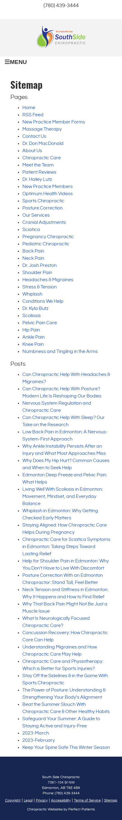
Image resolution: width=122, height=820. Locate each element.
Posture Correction (42, 208)
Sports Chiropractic (43, 201)
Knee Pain (33, 344)
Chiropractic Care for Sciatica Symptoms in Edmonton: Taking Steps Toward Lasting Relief (66, 546)
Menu (16, 62)
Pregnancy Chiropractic (48, 236)
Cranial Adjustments (44, 222)
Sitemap (110, 800)
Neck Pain (33, 258)
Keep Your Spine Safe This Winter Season (66, 747)
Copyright (13, 800)
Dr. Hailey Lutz (37, 179)
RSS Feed (33, 114)
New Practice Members (47, 186)
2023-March (35, 733)
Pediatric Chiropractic (46, 244)
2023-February (38, 740)
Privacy (42, 800)
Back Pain (33, 251)
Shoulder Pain (37, 272)
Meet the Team (38, 165)
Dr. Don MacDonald (43, 143)
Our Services (36, 215)
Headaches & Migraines (47, 279)
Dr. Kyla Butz (35, 308)
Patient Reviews (39, 172)
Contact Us (34, 136)
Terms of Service (87, 800)
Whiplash (32, 294)
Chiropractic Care (41, 157)
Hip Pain (31, 330)
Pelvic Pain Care (39, 322)
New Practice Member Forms (53, 122)
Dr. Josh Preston (39, 265)
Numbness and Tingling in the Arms (60, 351)
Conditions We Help (43, 301)
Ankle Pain (33, 337)
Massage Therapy (42, 129)
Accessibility (61, 800)
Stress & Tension (39, 287)
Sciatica (31, 229)
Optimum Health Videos (47, 193)
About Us (32, 150)
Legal (28, 800)
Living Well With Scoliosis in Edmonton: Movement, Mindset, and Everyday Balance (62, 496)
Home (28, 107)
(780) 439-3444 (61, 5)
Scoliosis (31, 315)
